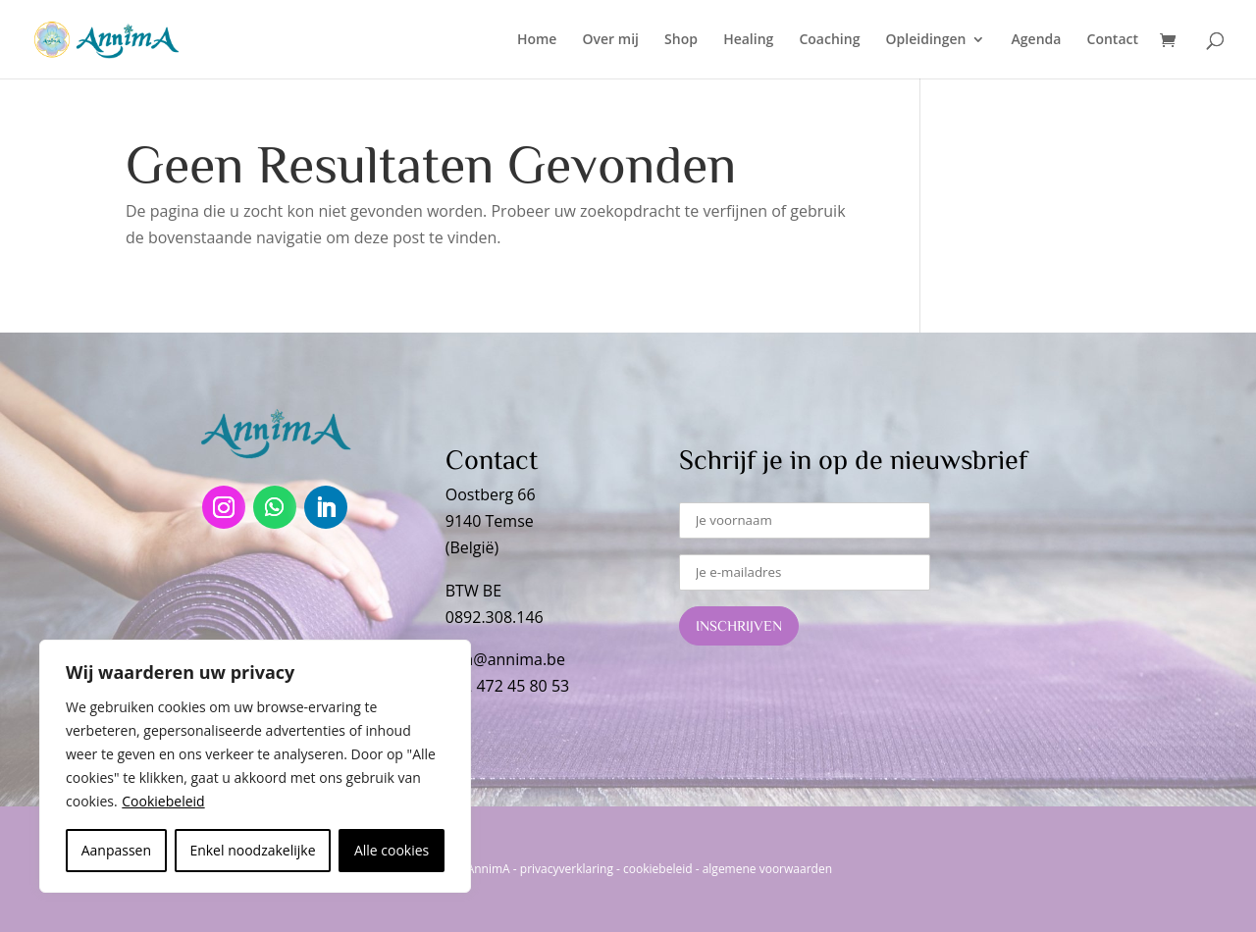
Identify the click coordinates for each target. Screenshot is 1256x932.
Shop (681, 40)
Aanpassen (116, 850)
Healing (748, 40)
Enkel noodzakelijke (252, 850)
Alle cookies (391, 850)
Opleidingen (926, 40)
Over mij (611, 40)
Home (537, 40)
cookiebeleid (657, 868)
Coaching (829, 40)
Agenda (1037, 40)
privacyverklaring (566, 868)
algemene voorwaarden (767, 868)
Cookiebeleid (163, 801)
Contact (1112, 40)
